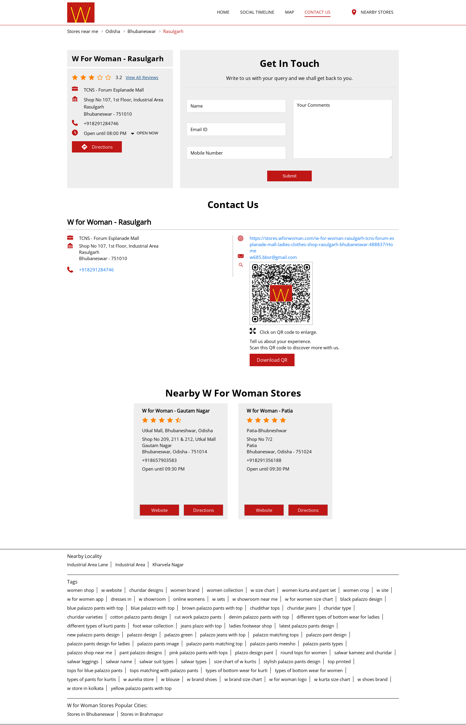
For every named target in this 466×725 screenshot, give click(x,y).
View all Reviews (142, 56)
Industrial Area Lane (87, 544)
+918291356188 (264, 439)
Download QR (272, 339)
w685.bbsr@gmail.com (273, 236)
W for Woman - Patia (270, 389)
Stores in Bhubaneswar (90, 693)
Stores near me (82, 10)
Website (159, 489)
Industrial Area (130, 544)
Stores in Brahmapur (142, 693)
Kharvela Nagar (168, 544)
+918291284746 (101, 102)
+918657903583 (159, 439)
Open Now (147, 112)
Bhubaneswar (141, 10)
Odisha (113, 10)
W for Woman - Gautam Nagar (176, 389)
